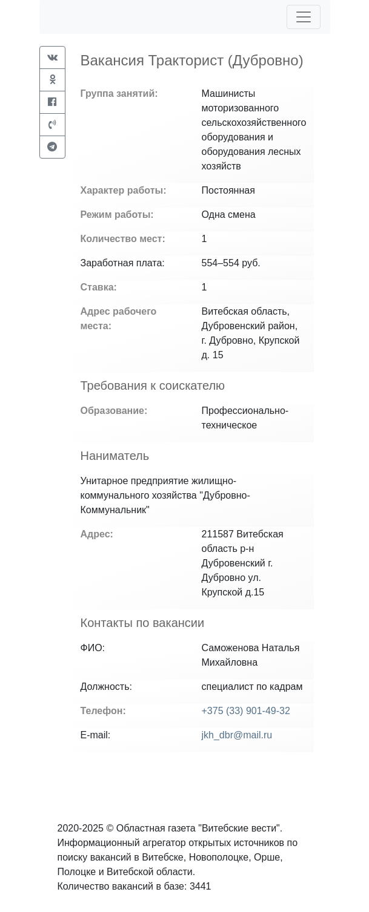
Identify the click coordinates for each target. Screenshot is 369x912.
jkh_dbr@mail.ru (237, 735)
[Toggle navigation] (304, 17)
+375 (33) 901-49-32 (246, 711)
